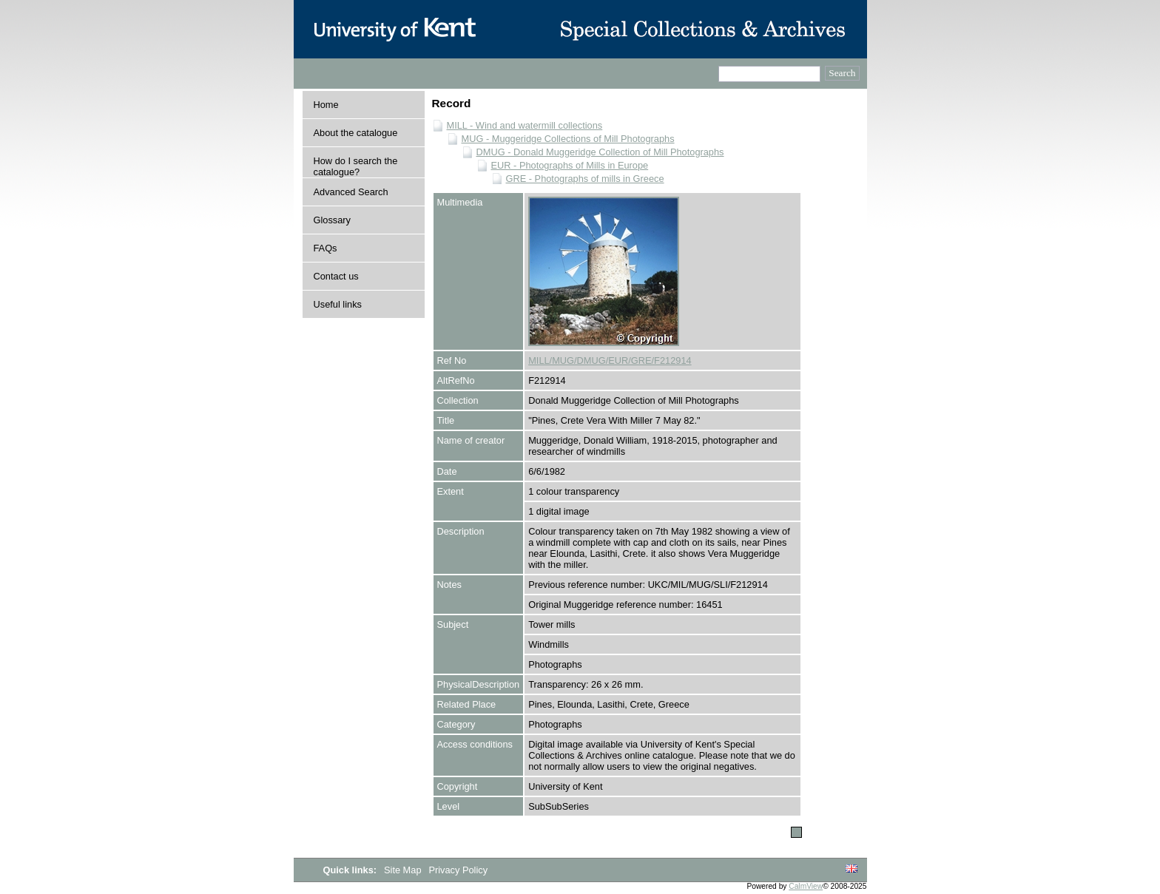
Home (326, 104)
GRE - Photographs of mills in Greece (585, 178)
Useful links (338, 304)
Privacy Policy (458, 870)
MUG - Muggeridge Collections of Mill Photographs (568, 138)
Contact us (336, 276)
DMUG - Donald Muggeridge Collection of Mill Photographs (600, 152)
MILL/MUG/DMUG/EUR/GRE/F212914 (609, 360)
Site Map (404, 870)
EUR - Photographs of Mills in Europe (570, 165)
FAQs (325, 248)
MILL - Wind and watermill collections (525, 125)
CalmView (806, 886)
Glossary (332, 220)
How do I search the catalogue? (356, 166)
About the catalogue (356, 132)
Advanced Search (351, 191)
